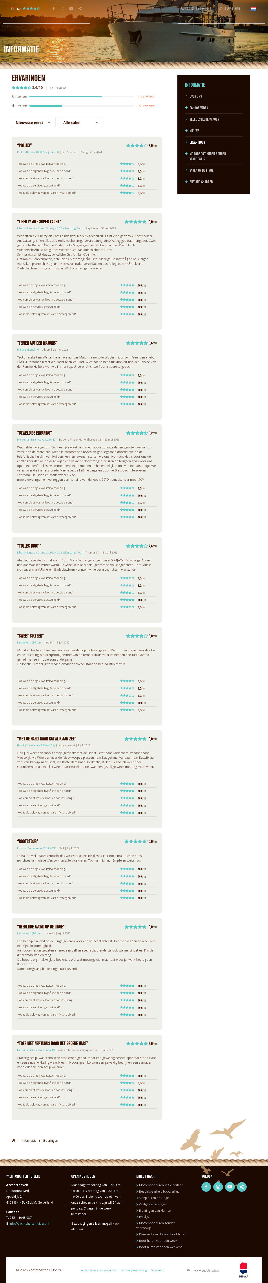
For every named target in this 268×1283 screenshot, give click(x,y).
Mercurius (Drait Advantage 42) (36, 439)
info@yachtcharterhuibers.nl (29, 1223)
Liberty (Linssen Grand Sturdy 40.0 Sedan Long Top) (49, 228)
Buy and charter (201, 182)
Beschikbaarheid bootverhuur (158, 1191)
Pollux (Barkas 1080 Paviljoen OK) (38, 152)
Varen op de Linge (201, 170)
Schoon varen (199, 108)
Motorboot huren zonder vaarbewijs (208, 156)
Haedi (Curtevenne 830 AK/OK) (36, 745)
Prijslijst (143, 1217)
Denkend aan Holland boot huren (161, 1234)
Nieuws (194, 131)
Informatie (195, 85)
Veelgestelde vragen (204, 119)
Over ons (196, 96)
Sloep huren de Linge (152, 1198)
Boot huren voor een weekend (159, 1247)
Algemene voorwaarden (99, 1270)
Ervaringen (197, 142)
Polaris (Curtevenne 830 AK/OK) (37, 848)
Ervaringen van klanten (153, 1210)
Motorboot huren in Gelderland (159, 1185)
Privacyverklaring (134, 1270)
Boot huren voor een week (156, 1240)
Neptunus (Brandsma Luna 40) (36, 1050)
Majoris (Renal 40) (28, 349)
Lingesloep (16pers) (30, 642)
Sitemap (157, 1270)
